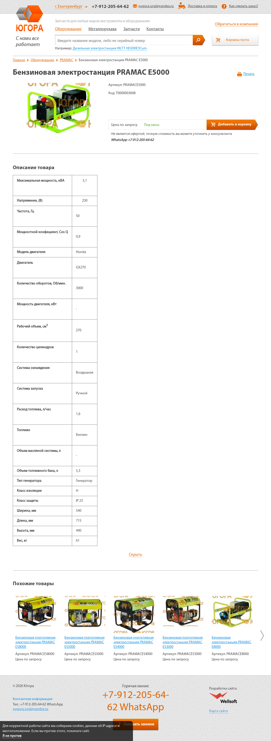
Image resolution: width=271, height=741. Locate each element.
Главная (19, 60)
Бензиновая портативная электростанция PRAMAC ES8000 (35, 642)
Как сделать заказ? (243, 6)
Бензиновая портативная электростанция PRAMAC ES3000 (183, 642)
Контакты (155, 29)
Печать (248, 74)
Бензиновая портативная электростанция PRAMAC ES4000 (134, 642)
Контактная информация (32, 699)
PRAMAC (66, 60)
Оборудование (68, 29)
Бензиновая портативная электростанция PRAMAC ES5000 (84, 642)
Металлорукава (102, 29)
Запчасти (131, 29)
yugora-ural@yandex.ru (153, 6)
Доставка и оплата (202, 6)
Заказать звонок (135, 724)
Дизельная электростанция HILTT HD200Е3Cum (110, 48)
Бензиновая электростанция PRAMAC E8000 (231, 642)
